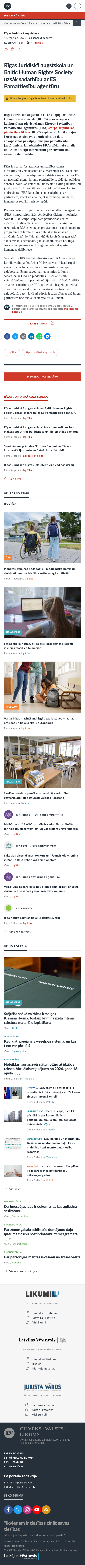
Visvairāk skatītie (43, 1317)
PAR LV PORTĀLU (14, 1453)
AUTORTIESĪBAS (13, 1467)
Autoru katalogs (42, 1410)
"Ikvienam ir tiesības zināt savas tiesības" (36, 1526)
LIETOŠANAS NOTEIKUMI (19, 1458)
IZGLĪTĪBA (10, 504)
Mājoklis (51, 1130)
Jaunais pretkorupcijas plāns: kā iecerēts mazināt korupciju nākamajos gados (53, 1171)
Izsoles (36, 1364)
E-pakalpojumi (20, 1051)
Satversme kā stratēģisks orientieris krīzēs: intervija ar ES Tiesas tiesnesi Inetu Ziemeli (53, 1092)
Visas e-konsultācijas (23, 1271)
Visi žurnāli (39, 1414)
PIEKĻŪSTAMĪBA (14, 1462)
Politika (50, 1102)
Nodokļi (16, 1263)
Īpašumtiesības (20, 1244)
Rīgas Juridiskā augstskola (21, 33)
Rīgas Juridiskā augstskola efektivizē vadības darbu (39, 465)
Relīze (20, 43)
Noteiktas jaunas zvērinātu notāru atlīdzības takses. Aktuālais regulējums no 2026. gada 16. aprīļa (41, 1069)
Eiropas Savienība (33, 456)
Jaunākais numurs (44, 1405)
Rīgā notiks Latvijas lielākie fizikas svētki (32, 918)
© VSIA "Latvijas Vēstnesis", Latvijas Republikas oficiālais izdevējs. (41, 1550)
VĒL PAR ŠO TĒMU (16, 493)
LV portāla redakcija (20, 1476)
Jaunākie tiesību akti (45, 1313)
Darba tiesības (20, 1216)
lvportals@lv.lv (23, 1483)
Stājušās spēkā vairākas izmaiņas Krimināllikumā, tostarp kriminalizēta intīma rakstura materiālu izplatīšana (39, 1018)
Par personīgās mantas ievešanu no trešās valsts (42, 1257)
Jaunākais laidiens (44, 1359)
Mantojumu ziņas (43, 1368)
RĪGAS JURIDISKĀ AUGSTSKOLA (26, 397)
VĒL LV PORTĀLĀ (15, 946)
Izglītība (38, 43)
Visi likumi (39, 1322)
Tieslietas (17, 1028)
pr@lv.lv (30, 1487)
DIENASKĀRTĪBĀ (14, 16)
